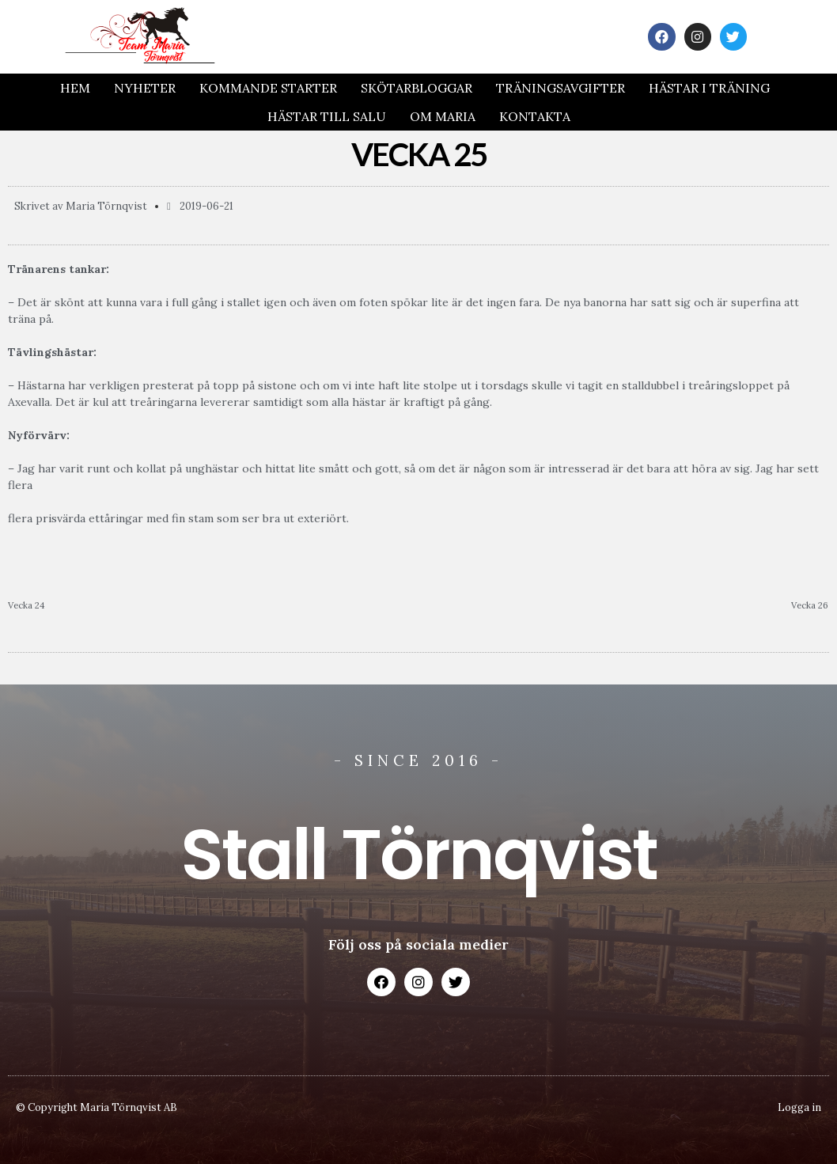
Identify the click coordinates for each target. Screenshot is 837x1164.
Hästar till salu (326, 116)
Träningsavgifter (560, 88)
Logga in (799, 1107)
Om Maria (442, 116)
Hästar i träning (709, 88)
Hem (75, 88)
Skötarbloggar (416, 88)
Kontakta (534, 116)
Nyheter (145, 88)
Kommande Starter (268, 88)
